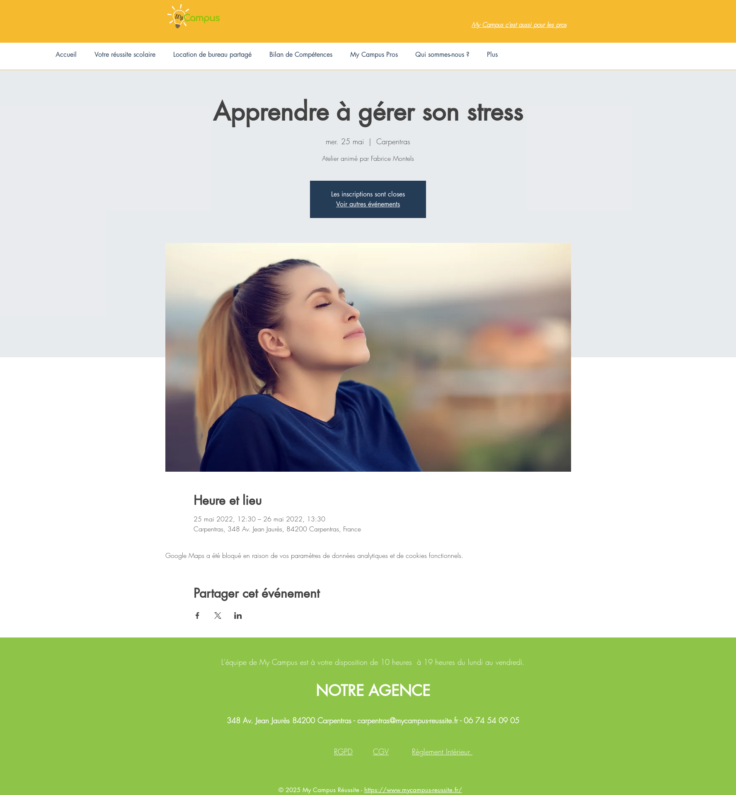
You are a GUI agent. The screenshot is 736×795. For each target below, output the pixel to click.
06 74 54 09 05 (491, 720)
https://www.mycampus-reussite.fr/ (413, 790)
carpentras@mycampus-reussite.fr (407, 720)
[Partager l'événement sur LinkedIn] (238, 615)
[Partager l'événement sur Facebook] (197, 615)
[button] (124, 54)
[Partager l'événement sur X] (218, 615)
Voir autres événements (368, 204)
